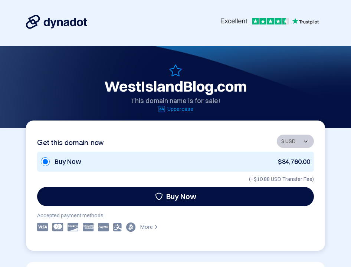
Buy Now (175, 196)
